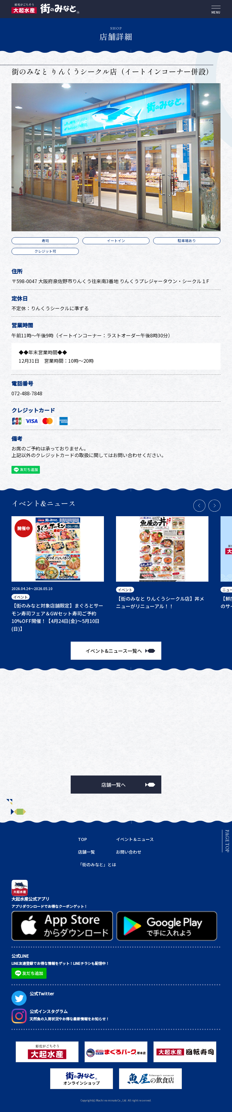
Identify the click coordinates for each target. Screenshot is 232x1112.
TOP (82, 839)
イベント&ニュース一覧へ (113, 650)
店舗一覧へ (114, 784)
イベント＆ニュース (135, 839)
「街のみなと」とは (97, 864)
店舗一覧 (86, 852)
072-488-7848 (26, 393)
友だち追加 (25, 470)
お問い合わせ (128, 852)
